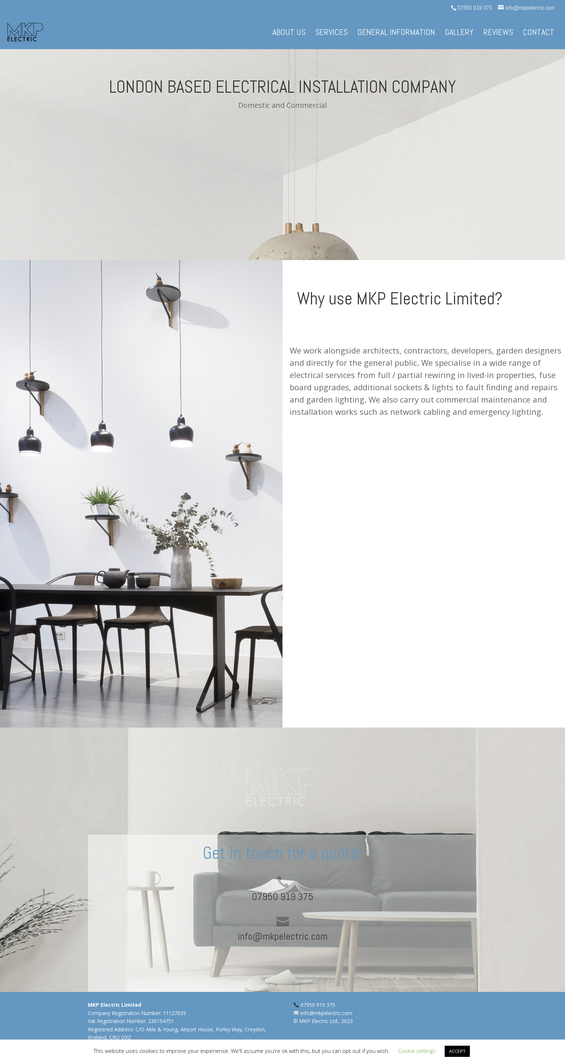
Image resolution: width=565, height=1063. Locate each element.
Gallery (459, 34)
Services (331, 34)
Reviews (498, 34)
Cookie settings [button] (417, 1050)
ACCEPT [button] (457, 1051)
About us (289, 34)
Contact (538, 34)
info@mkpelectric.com (326, 1013)
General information (396, 34)
